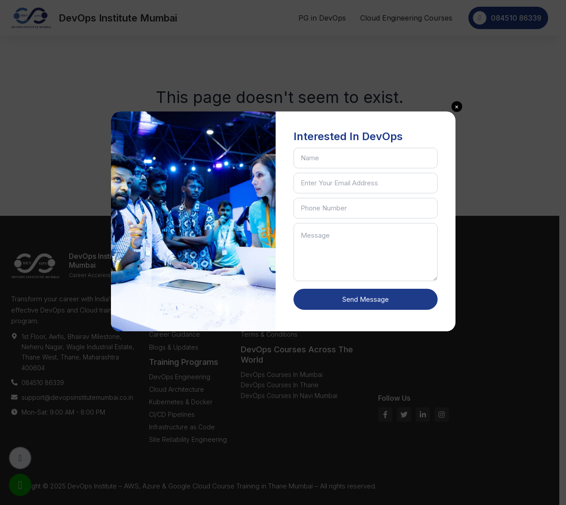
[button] (456, 106)
